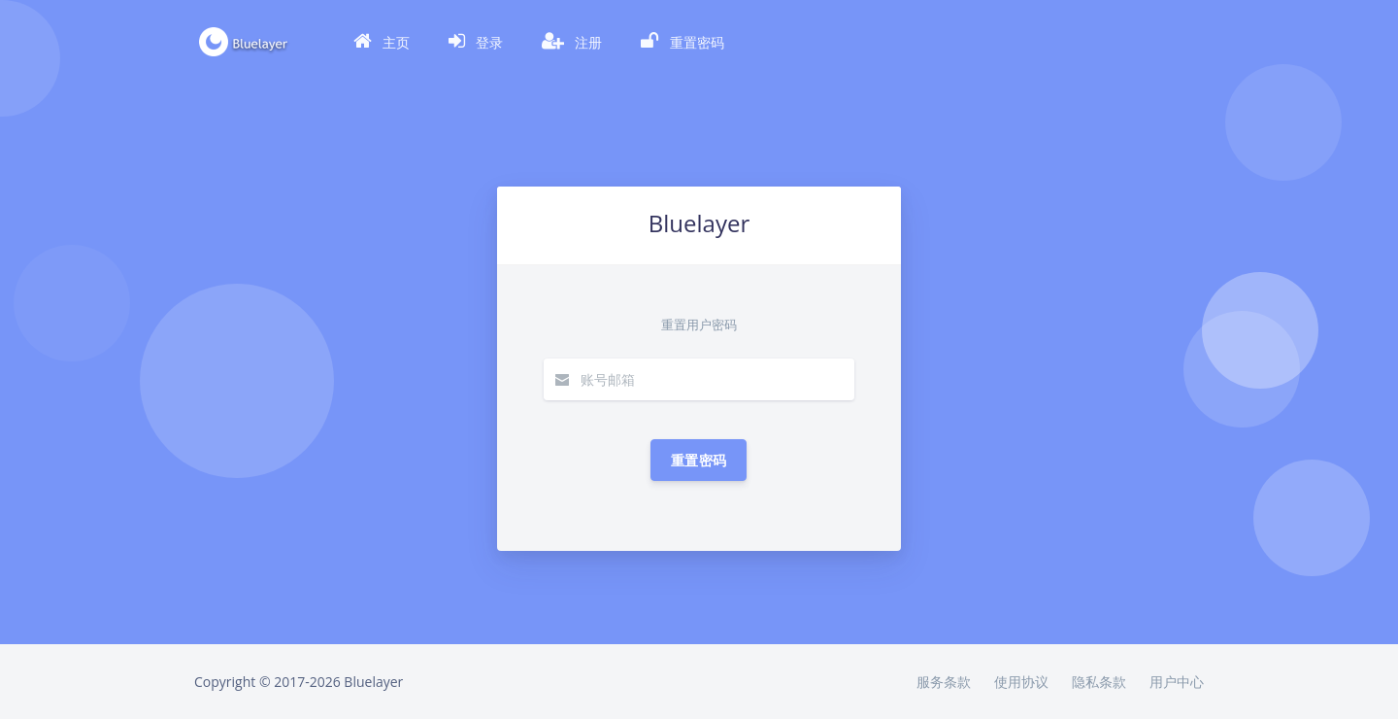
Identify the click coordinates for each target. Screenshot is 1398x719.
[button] (381, 42)
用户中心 (1176, 681)
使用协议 (1021, 681)
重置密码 (698, 460)
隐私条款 (1099, 681)
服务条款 (943, 681)
